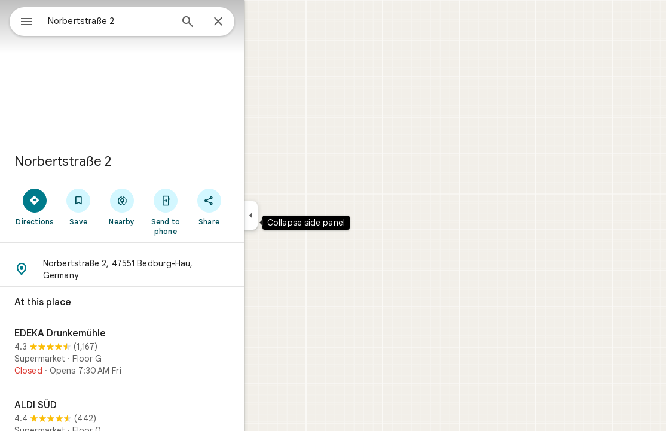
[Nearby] (165, 206)
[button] (165, 269)
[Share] (252, 206)
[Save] (121, 206)
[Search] (230, 22)
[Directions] (78, 206)
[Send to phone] (208, 211)
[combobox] (140, 21)
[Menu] (21, 20)
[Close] (261, 22)
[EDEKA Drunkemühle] (165, 354)
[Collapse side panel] (294, 215)
